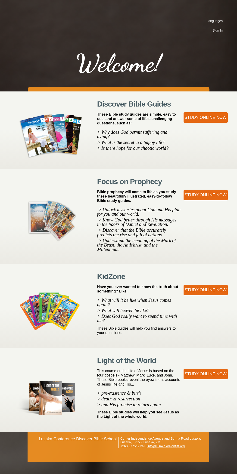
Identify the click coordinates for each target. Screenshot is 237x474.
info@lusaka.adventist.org (166, 446)
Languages (215, 21)
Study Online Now (205, 117)
